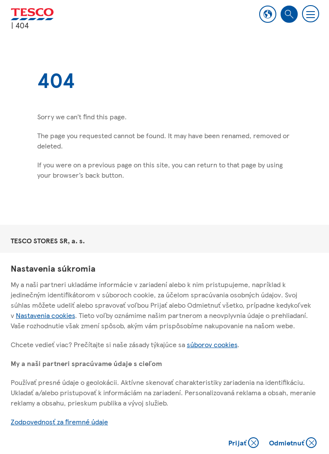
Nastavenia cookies (45, 315)
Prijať (244, 443)
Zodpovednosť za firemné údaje (59, 422)
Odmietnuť (293, 443)
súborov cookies (212, 344)
